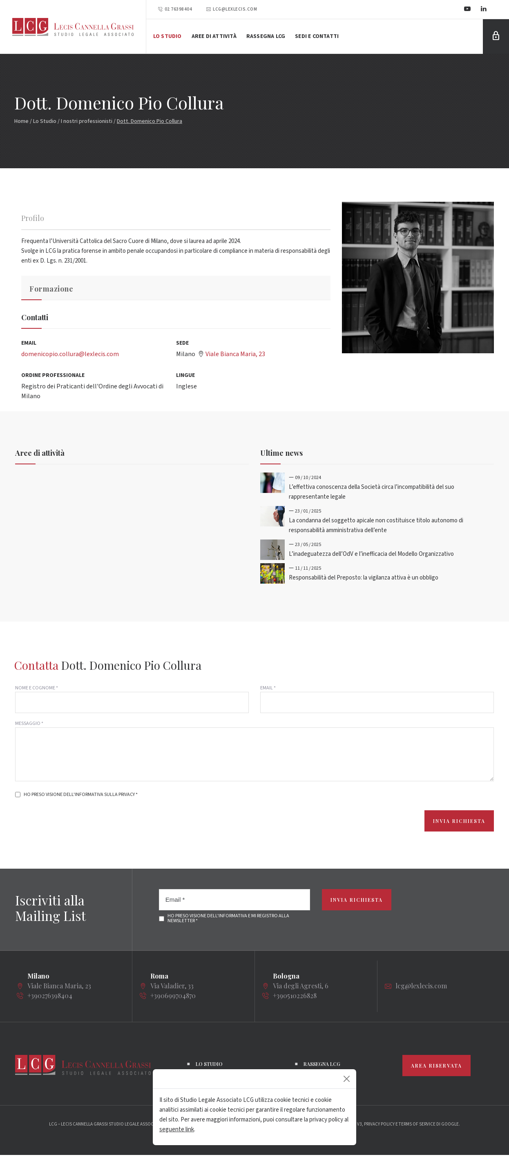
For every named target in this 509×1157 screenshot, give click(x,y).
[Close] (346, 1078)
